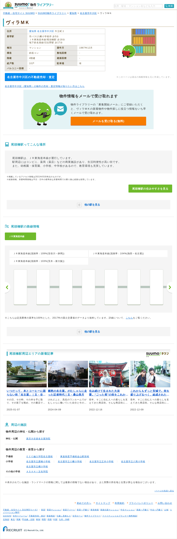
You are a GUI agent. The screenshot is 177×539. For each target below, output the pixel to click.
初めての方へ (84, 503)
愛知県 (73, 13)
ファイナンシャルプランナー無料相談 (119, 516)
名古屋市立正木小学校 (101, 461)
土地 (166, 510)
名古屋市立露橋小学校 (38, 461)
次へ (169, 287)
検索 (170, 6)
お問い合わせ (165, 503)
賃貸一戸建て (83, 510)
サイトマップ (103, 503)
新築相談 (51, 516)
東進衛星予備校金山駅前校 (74, 456)
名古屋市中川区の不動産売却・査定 (31, 77)
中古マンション (127, 510)
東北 (13, 519)
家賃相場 (95, 510)
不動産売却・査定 (37, 516)
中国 (55, 519)
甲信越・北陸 (28, 519)
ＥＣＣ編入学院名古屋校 (39, 456)
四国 (50, 519)
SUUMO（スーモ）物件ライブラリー (28, 5)
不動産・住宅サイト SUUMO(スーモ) (20, 510)
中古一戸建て (156, 510)
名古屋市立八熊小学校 (133, 461)
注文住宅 (7, 516)
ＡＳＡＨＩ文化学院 (37, 471)
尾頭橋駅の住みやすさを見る (150, 188)
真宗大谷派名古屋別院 (38, 438)
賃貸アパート (69, 510)
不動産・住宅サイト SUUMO (19, 13)
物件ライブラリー (92, 516)
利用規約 (119, 503)
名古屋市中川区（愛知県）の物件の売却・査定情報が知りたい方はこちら (45, 86)
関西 (44, 519)
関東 (19, 519)
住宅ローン (78, 516)
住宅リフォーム (20, 516)
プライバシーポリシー (141, 503)
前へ (7, 287)
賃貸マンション (54, 510)
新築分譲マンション (109, 510)
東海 (38, 519)
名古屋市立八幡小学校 (70, 461)
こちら (129, 318)
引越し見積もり (64, 516)
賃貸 (43, 510)
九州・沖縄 (64, 519)
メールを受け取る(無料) (108, 121)
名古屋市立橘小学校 (37, 466)
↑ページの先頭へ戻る (164, 491)
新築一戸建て (142, 510)
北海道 (6, 519)
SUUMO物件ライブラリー (52, 13)
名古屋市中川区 (88, 13)
